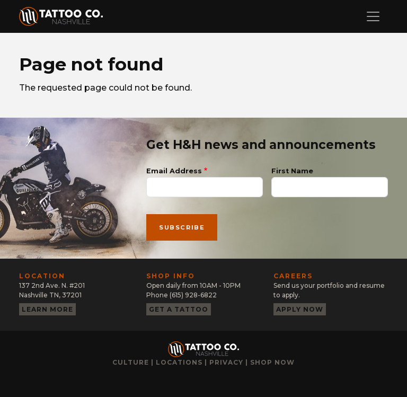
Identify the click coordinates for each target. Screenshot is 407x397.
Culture (130, 362)
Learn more (47, 309)
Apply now (299, 309)
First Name (292, 171)
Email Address (174, 171)
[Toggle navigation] (373, 16)
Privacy (226, 362)
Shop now (272, 362)
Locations (179, 362)
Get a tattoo (178, 309)
